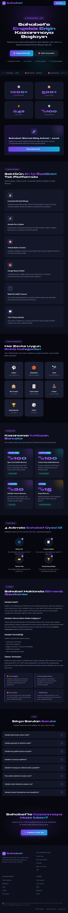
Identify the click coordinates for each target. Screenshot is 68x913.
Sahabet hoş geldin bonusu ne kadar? (34, 751)
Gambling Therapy (14, 905)
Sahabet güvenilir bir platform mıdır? (34, 743)
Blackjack (39, 890)
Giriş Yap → (59, 3)
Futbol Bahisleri (6, 880)
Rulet (37, 887)
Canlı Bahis (5, 894)
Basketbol (5, 883)
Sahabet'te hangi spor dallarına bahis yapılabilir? (34, 767)
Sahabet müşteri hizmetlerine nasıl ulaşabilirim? (34, 792)
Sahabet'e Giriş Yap (34, 832)
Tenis (3, 887)
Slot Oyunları (40, 880)
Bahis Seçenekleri (46, 53)
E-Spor (4, 890)
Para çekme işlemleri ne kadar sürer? (34, 776)
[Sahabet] (17, 853)
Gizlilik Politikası (39, 909)
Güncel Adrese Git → (34, 149)
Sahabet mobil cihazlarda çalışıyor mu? (34, 784)
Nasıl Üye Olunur (41, 866)
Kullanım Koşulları (51, 909)
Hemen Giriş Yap (21, 53)
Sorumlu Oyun (62, 909)
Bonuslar (39, 863)
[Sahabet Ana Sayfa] (12, 3)
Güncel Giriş (40, 856)
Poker (38, 894)
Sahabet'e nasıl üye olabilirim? (34, 759)
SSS (37, 870)
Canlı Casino (40, 883)
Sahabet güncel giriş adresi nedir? (34, 735)
